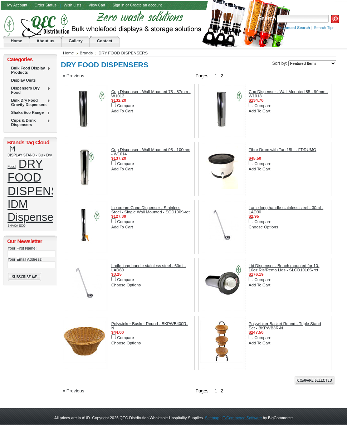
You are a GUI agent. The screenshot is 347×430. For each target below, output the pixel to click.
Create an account (146, 5)
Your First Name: (22, 248)
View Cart (96, 5)
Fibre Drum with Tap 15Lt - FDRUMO (282, 150)
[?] (12, 148)
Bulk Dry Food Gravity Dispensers (29, 102)
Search (266, 18)
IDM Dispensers (35, 210)
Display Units (23, 80)
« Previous (73, 75)
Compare (125, 105)
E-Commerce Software (242, 418)
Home (68, 53)
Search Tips (324, 27)
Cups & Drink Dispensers (29, 122)
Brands (86, 53)
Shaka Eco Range (29, 112)
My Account (17, 5)
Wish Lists (73, 5)
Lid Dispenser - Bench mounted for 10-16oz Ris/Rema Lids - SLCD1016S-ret (284, 268)
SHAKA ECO (16, 225)
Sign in (118, 5)
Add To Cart (122, 111)
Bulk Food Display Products (29, 70)
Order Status (45, 5)
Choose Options (263, 227)
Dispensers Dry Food (29, 90)
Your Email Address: (25, 259)
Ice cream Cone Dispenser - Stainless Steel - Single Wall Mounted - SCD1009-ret (150, 210)
